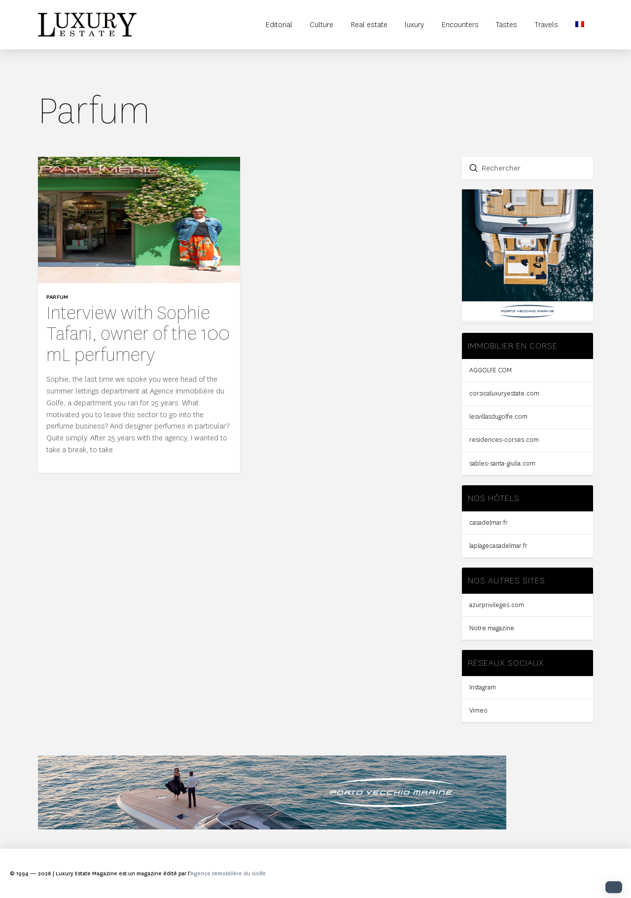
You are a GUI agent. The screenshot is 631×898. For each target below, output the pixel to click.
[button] (613, 887)
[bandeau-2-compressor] (272, 827)
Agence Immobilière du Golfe (228, 873)
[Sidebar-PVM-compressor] (528, 318)
